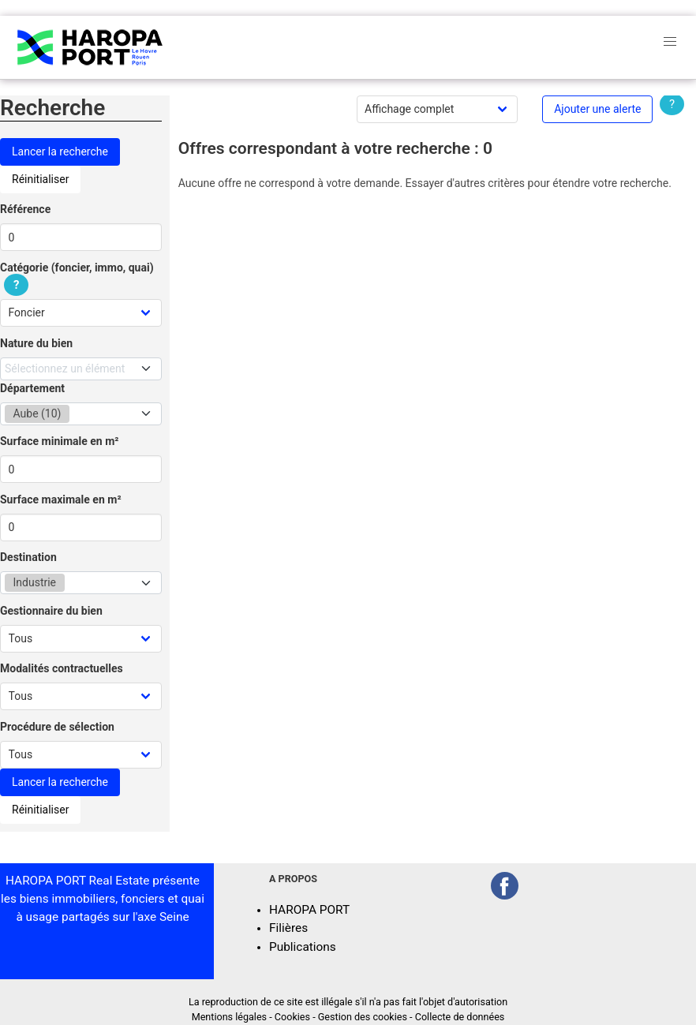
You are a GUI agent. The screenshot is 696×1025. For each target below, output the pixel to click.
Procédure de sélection (57, 726)
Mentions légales (229, 1017)
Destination (28, 557)
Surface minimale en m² (59, 441)
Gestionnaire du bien (51, 610)
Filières (288, 928)
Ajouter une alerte (597, 109)
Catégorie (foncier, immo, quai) (77, 276)
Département (32, 388)
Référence (25, 209)
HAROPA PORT (309, 910)
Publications (302, 947)
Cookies (292, 1017)
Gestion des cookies (362, 1017)
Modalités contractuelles (61, 668)
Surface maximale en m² (61, 499)
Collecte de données (460, 1017)
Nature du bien (36, 343)
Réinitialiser (40, 179)
